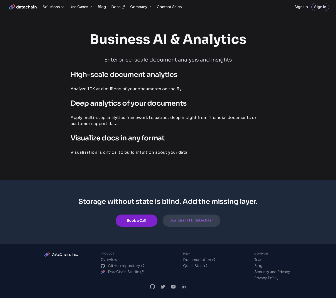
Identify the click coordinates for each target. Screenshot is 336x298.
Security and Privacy (272, 272)
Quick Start (195, 265)
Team (258, 259)
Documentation (199, 259)
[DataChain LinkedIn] (183, 286)
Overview (109, 259)
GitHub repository (122, 265)
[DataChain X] (162, 286)
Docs (118, 7)
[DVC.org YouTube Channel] (173, 286)
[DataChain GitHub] (152, 286)
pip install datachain (192, 221)
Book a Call (136, 220)
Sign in (320, 7)
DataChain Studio (122, 272)
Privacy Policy (266, 278)
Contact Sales (169, 7)
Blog (102, 7)
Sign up (301, 7)
